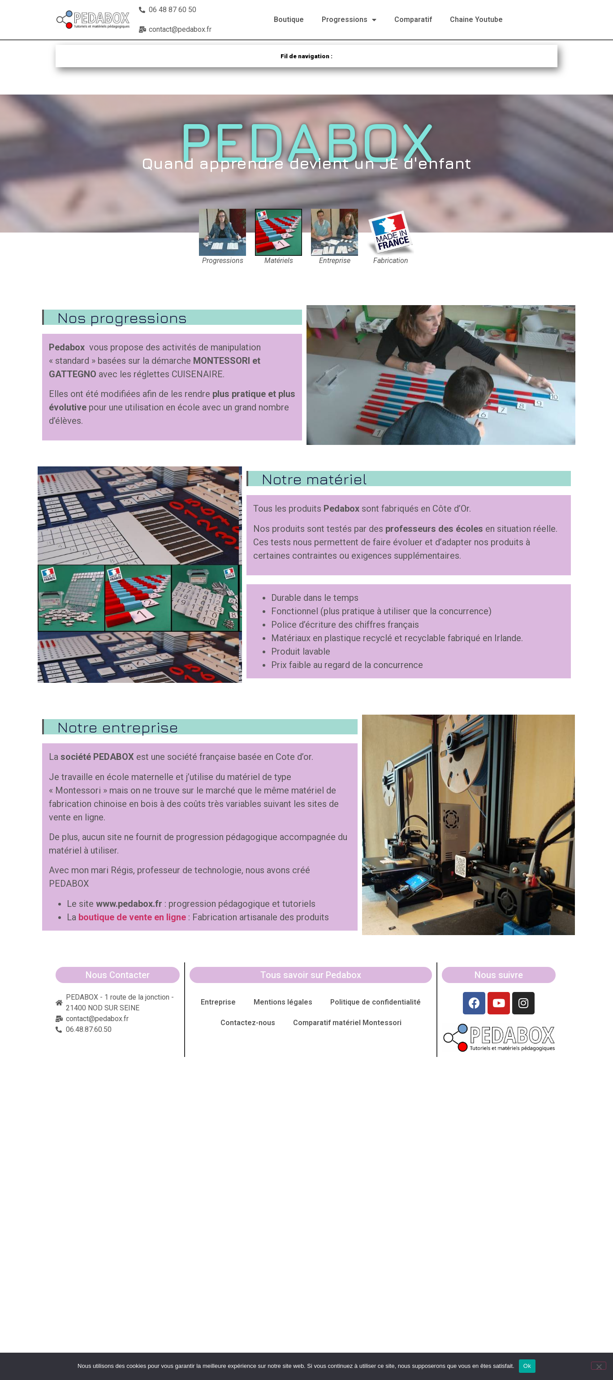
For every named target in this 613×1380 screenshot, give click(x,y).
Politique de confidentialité (375, 1002)
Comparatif (413, 19)
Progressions (349, 20)
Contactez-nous (247, 1022)
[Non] (598, 1366)
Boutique (289, 19)
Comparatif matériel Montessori (347, 1022)
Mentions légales (283, 1002)
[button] (441, 375)
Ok (527, 1366)
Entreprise (218, 1002)
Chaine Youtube (476, 19)
